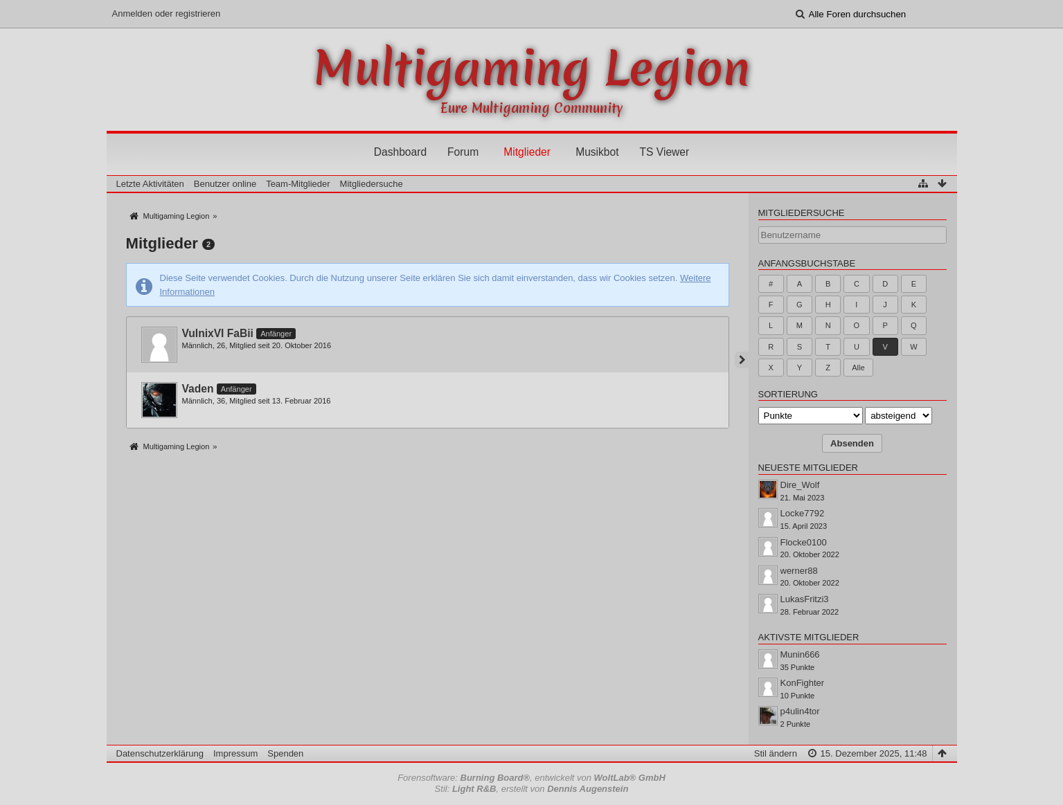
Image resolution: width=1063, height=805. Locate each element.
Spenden (285, 753)
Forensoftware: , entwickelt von (531, 777)
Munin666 (800, 654)
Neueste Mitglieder (808, 467)
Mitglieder (527, 152)
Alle (858, 367)
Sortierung (788, 394)
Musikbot (596, 152)
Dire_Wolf (800, 485)
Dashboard (400, 152)
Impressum (235, 753)
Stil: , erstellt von (532, 789)
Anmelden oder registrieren (166, 13)
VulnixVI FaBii (217, 333)
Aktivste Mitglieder (808, 637)
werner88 (799, 571)
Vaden (198, 389)
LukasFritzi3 (804, 599)
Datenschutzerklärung (160, 753)
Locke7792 (802, 513)
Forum (463, 152)
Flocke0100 (803, 542)
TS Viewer (665, 152)
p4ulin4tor (800, 711)
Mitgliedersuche (801, 213)
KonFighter (802, 683)
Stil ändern (775, 753)
